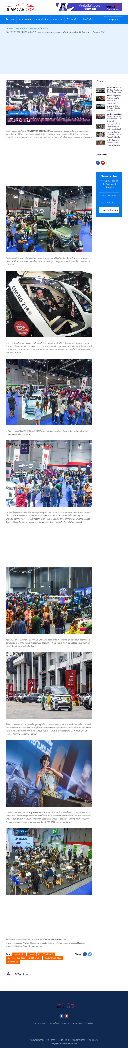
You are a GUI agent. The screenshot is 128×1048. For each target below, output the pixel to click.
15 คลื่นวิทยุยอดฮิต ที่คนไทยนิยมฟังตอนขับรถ (114, 97)
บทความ (56, 19)
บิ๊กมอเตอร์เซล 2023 (52, 957)
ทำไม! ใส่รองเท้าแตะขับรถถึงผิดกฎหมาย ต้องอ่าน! (113, 142)
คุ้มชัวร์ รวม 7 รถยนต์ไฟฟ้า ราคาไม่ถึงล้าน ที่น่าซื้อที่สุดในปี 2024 (114, 106)
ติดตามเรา (93, 1039)
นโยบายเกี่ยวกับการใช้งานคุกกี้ (42, 1039)
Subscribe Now (110, 210)
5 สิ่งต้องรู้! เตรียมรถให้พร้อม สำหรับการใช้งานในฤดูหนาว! (114, 89)
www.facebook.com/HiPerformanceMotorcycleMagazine (61, 942)
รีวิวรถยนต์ (71, 19)
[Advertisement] (64, 52)
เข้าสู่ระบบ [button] (113, 19)
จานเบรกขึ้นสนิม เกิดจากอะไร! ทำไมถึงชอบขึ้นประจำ (114, 134)
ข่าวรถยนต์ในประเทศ (39, 28)
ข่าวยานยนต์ (24, 19)
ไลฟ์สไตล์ (87, 19)
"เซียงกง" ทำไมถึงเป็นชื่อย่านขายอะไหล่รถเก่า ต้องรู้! (114, 126)
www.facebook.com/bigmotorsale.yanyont (24, 946)
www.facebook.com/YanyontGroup (21, 942)
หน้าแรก (9, 28)
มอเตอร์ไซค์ (41, 19)
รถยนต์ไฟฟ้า (19, 954)
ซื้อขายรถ (10, 19)
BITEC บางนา (34, 957)
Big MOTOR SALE (45, 954)
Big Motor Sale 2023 (16, 957)
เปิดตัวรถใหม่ (13, 961)
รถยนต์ (31, 954)
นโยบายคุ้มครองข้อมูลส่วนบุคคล (72, 1039)
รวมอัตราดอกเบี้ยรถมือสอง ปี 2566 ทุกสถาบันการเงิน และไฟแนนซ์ (114, 117)
